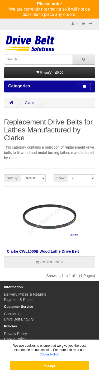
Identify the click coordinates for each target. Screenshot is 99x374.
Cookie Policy (15, 339)
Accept (49, 365)
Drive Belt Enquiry (19, 319)
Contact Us (13, 314)
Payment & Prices (18, 299)
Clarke (30, 103)
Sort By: (12, 178)
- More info (49, 262)
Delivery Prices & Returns (25, 294)
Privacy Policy (15, 334)
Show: (60, 178)
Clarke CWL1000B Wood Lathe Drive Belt (43, 251)
